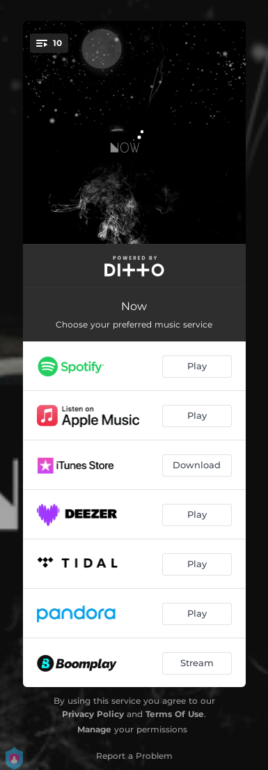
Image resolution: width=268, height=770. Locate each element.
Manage (94, 729)
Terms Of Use (174, 714)
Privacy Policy (93, 714)
